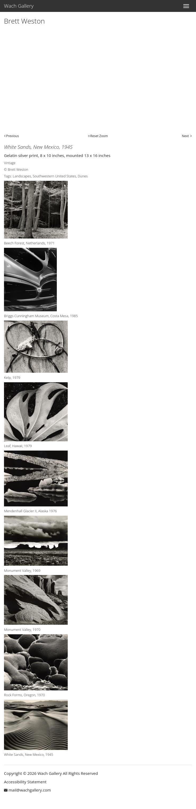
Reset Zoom (99, 136)
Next (185, 136)
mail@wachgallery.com (29, 790)
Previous (12, 136)
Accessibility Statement (25, 781)
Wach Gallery (18, 5)
